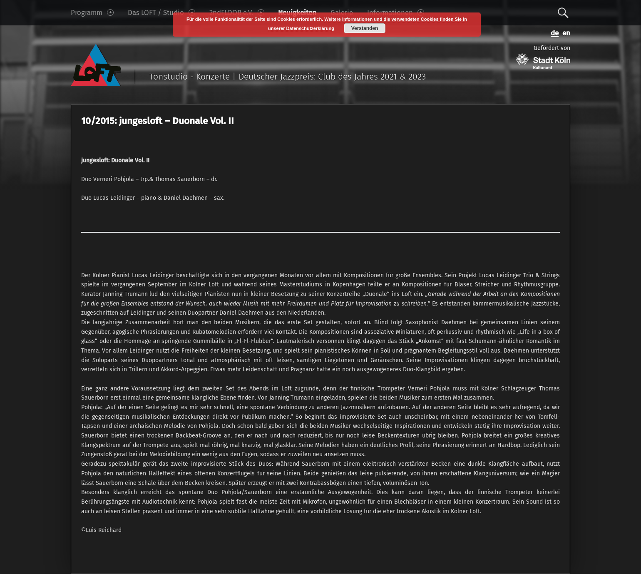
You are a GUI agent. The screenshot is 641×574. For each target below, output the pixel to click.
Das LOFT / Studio (161, 12)
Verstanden (364, 28)
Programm (92, 12)
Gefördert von (543, 57)
